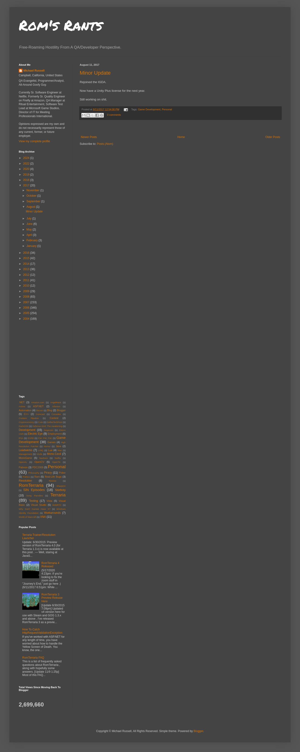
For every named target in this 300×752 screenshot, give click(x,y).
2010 (26, 285)
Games (51, 442)
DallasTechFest (54, 422)
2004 (26, 318)
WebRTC (56, 505)
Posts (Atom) (105, 144)
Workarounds (52, 512)
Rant (37, 476)
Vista (49, 500)
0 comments (114, 114)
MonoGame (25, 458)
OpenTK (56, 462)
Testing (33, 501)
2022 (26, 163)
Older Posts (272, 137)
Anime (22, 406)
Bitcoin (39, 410)
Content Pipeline (29, 418)
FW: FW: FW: (45, 438)
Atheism (56, 406)
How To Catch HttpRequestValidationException (42, 631)
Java (58, 446)
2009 (26, 291)
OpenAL (23, 462)
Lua (50, 450)
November (33, 190)
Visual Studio (38, 504)
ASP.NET (38, 406)
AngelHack (55, 402)
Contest (54, 418)
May (29, 229)
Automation (25, 410)
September (33, 201)
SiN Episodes (34, 490)
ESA (21, 438)
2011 (26, 280)
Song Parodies (34, 495)
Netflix (58, 458)
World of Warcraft (27, 517)
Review (52, 481)
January (31, 246)
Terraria (58, 494)
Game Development (149, 109)
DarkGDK (23, 426)
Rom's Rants (60, 25)
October (31, 195)
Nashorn (43, 458)
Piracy (48, 472)
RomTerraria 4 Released (50, 564)
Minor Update (95, 73)
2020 (26, 169)
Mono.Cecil (54, 454)
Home (181, 137)
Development (27, 430)
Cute (40, 422)
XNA (43, 516)
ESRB (31, 438)
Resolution (25, 480)
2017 (26, 185)
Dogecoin (48, 430)
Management (25, 454)
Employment (55, 433)
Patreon (23, 467)
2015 (26, 258)
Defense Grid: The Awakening (47, 426)
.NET (22, 402)
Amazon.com (37, 402)
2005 (26, 313)
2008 (26, 296)
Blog (49, 410)
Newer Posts (89, 137)
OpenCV (39, 461)
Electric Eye (35, 433)
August (31, 206)
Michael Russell (34, 70)
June (29, 224)
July (29, 218)
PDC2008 (37, 467)
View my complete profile (34, 141)
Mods (39, 454)
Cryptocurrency (26, 422)
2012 (26, 274)
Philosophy (33, 473)
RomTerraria (31, 485)
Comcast (40, 414)
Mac (60, 450)
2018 (26, 180)
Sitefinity (60, 490)
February (32, 240)
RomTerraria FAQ (33, 657)
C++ (26, 414)
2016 (26, 252)
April (29, 235)
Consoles (56, 414)
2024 (26, 158)
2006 (26, 307)
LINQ (40, 450)
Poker (62, 472)
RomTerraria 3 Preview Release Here (52, 598)
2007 (26, 302)
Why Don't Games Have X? (34, 509)
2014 (26, 263)
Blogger (61, 410)
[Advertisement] (48, 357)
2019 (26, 174)
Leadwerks (25, 450)
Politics (26, 477)
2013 (26, 269)
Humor (47, 446)
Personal (167, 109)
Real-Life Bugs (53, 476)
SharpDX (61, 486)
